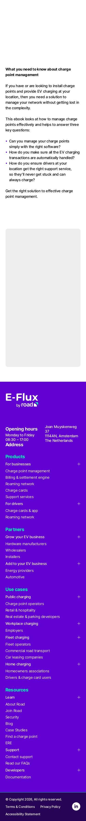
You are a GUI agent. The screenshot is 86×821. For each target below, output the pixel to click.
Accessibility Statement (23, 814)
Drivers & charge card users (28, 677)
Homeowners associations (27, 671)
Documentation (18, 777)
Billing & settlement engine (28, 477)
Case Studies (17, 730)
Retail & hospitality (20, 610)
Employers (14, 630)
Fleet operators (18, 644)
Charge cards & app (22, 510)
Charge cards (17, 490)
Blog (9, 723)
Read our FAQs (18, 763)
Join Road (14, 710)
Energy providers (20, 570)
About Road (15, 704)
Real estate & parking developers (33, 616)
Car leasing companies (24, 657)
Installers (13, 556)
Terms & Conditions (20, 807)
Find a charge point (21, 736)
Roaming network (20, 483)
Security (12, 717)
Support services (20, 496)
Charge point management (28, 471)
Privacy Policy (50, 807)
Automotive (15, 577)
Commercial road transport (28, 650)
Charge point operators (25, 603)
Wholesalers (16, 550)
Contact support (19, 756)
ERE (9, 743)
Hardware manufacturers (26, 543)
